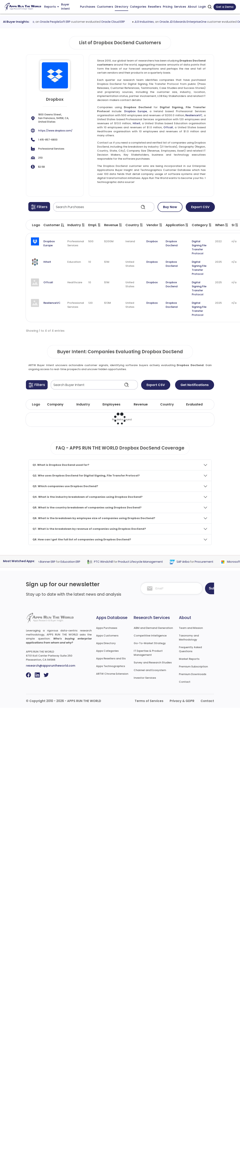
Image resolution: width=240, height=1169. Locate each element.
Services (180, 7)
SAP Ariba (186, 562)
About (192, 7)
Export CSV (200, 207)
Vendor (154, 225)
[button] (39, 206)
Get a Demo (225, 7)
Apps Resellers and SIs (111, 658)
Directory (121, 7)
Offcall (168, 127)
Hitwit (136, 123)
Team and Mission (191, 628)
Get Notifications (195, 385)
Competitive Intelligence (150, 635)
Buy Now (170, 207)
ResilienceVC (193, 115)
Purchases (87, 7)
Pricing (167, 7)
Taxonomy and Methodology (189, 637)
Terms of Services (149, 701)
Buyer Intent (65, 7)
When (221, 225)
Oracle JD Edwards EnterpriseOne (186, 22)
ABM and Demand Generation (153, 628)
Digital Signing (196, 243)
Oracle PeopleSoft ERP (58, 22)
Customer (53, 225)
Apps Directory (106, 643)
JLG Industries (147, 22)
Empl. (94, 225)
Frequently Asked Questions (190, 649)
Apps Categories (107, 651)
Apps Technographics (110, 666)
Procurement (207, 562)
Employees (111, 404)
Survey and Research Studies (153, 662)
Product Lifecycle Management (143, 562)
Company (55, 404)
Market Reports (189, 659)
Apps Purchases (106, 628)
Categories (138, 7)
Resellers (154, 7)
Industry (76, 225)
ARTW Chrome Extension (112, 674)
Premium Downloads (192, 674)
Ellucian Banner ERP (45, 562)
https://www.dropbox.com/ (55, 130)
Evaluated (194, 404)
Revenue (113, 225)
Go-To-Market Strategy (150, 643)
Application (177, 225)
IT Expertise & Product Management (148, 653)
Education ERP (73, 562)
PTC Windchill (106, 562)
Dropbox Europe (135, 111)
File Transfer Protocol (199, 249)
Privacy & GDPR (182, 701)
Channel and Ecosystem (150, 670)
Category (202, 225)
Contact (184, 682)
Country (134, 225)
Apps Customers (107, 635)
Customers (105, 7)
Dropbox (152, 241)
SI (235, 225)
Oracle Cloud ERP (116, 22)
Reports (51, 7)
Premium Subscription (193, 666)
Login (202, 7)
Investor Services (145, 678)
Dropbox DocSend (171, 243)
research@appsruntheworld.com (50, 666)
